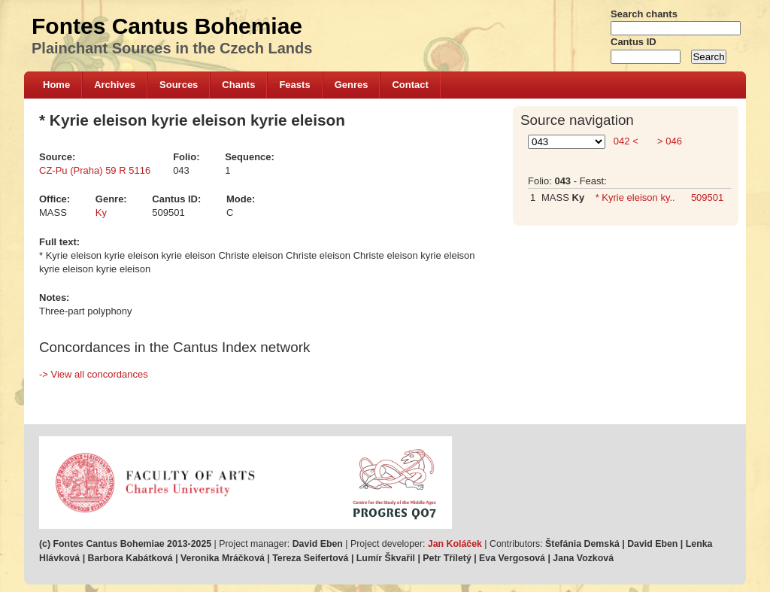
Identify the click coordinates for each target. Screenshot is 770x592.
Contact (410, 84)
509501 (707, 197)
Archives (114, 84)
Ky (101, 212)
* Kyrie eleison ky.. (635, 197)
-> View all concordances (93, 374)
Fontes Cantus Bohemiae (167, 26)
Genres (351, 84)
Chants (238, 84)
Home (56, 84)
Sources (178, 84)
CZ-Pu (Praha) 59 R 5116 (94, 170)
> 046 (668, 141)
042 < (626, 141)
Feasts (294, 84)
